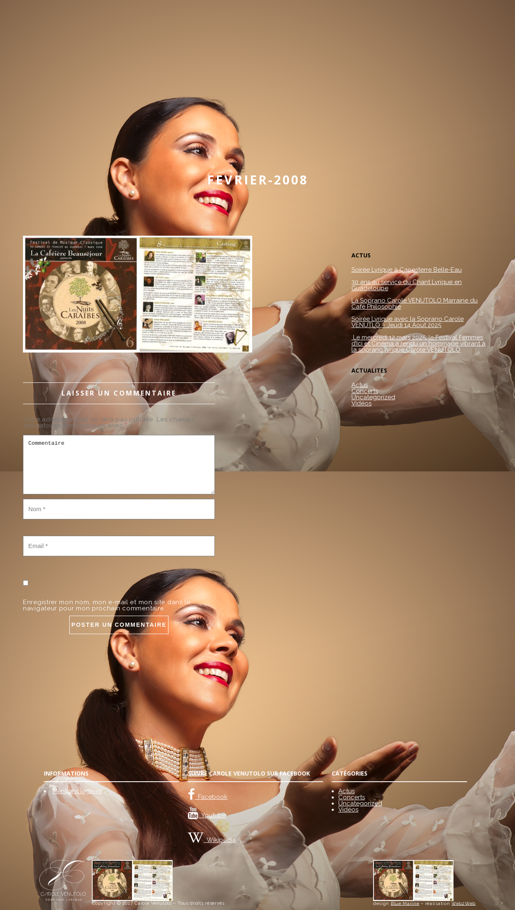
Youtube (212, 815)
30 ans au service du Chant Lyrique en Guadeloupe (406, 285)
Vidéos (361, 403)
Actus (359, 385)
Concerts (364, 391)
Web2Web (463, 903)
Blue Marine (405, 903)
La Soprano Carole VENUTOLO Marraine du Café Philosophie (414, 304)
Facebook (211, 797)
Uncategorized (373, 397)
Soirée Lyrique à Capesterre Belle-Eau (406, 270)
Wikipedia (220, 840)
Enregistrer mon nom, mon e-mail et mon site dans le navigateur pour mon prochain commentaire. (107, 605)
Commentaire (119, 464)
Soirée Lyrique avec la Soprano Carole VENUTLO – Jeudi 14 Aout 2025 (407, 322)
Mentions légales (77, 791)
